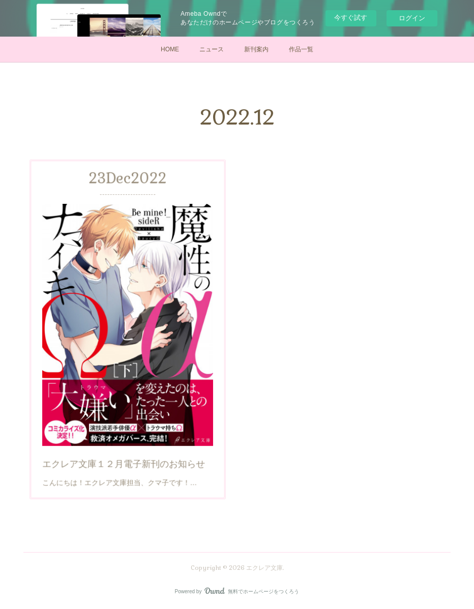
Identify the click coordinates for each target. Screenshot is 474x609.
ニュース (211, 49)
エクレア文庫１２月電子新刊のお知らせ (124, 444)
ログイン (412, 18)
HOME (170, 49)
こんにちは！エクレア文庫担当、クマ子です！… (121, 460)
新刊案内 (256, 49)
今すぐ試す (350, 17)
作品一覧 (301, 49)
